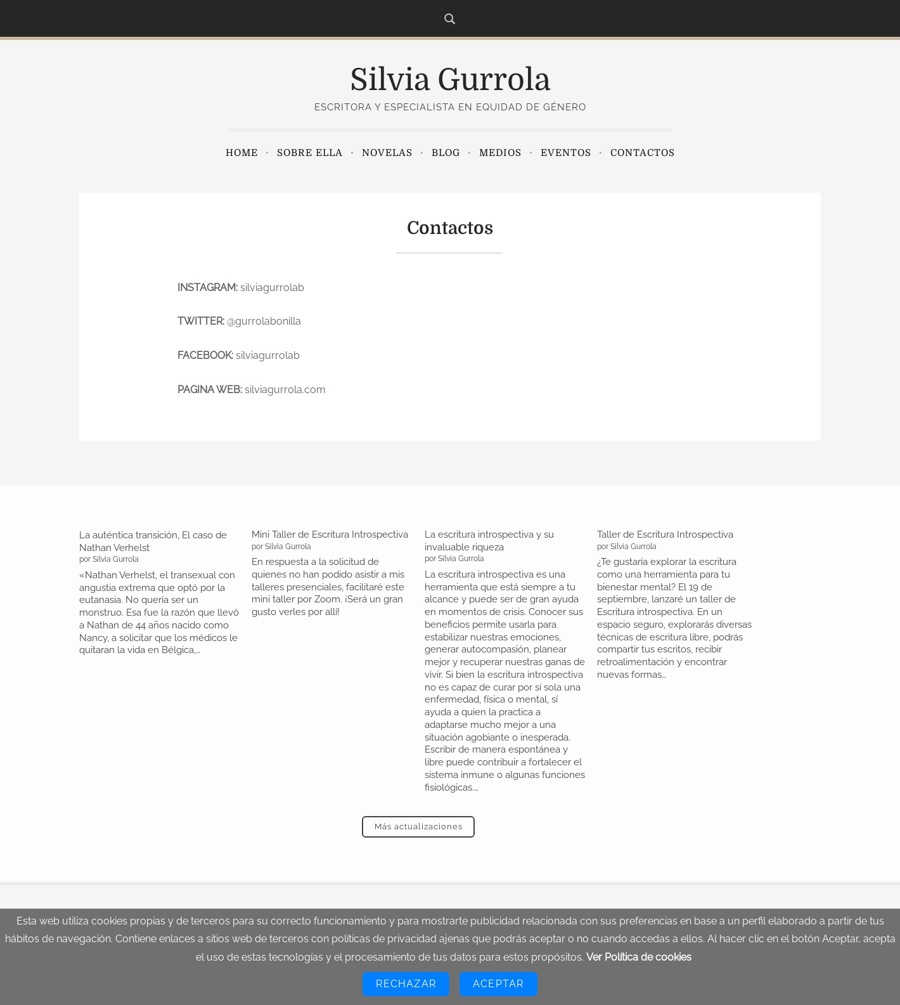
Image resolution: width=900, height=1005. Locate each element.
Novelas (387, 153)
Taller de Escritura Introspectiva (665, 534)
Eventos (566, 153)
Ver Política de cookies (638, 957)
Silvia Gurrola (450, 80)
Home (242, 153)
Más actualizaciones (419, 826)
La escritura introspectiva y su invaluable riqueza (489, 541)
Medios (500, 153)
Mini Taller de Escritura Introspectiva (330, 534)
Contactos (642, 153)
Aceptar (498, 984)
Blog (446, 153)
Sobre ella (310, 153)
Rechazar (406, 984)
